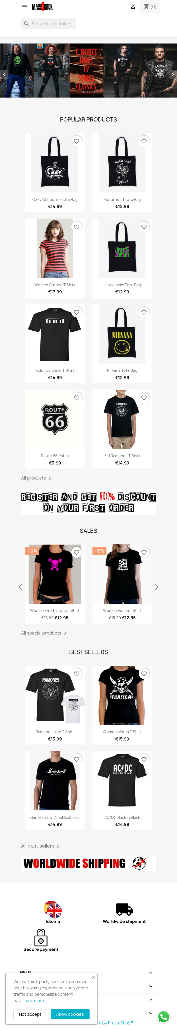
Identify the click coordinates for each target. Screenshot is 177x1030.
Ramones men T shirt (55, 731)
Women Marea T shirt (122, 731)
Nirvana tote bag (122, 370)
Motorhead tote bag (122, 199)
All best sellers (41, 846)
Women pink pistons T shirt (55, 610)
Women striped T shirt (54, 284)
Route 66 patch (55, 455)
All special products (44, 633)
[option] (88, 70)
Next (156, 587)
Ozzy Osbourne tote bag (55, 199)
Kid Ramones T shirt (122, 455)
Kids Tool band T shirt (54, 370)
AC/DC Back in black (122, 817)
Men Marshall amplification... (55, 817)
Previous (21, 587)
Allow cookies (70, 1014)
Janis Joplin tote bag (122, 284)
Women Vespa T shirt (122, 610)
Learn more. (33, 1000)
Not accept (30, 1014)
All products (37, 478)
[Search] (48, 23)
